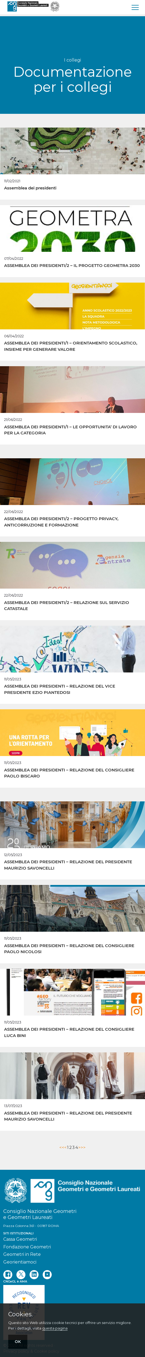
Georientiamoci (19, 1262)
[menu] (135, 7)
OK (18, 1341)
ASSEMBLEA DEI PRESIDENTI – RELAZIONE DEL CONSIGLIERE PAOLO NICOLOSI (69, 949)
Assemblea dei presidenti (30, 188)
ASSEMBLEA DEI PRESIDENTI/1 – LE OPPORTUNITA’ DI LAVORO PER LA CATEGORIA (70, 430)
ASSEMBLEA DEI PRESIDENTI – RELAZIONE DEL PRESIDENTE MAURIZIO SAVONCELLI (68, 865)
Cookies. (20, 1314)
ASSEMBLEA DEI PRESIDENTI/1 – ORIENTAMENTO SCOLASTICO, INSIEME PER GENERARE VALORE (70, 346)
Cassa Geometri (20, 1239)
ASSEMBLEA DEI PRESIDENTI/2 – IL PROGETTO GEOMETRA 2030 (72, 265)
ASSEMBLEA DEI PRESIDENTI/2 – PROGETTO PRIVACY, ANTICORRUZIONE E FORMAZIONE (61, 522)
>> (83, 1147)
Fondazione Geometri (27, 1247)
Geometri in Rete (22, 1254)
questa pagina (55, 1328)
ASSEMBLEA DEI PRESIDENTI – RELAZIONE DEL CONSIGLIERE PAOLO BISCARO (69, 773)
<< (61, 1147)
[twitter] (20, 1274)
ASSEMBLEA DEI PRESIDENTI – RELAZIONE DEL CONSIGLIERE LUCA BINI (69, 1032)
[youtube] (47, 1274)
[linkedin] (34, 1274)
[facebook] (7, 1274)
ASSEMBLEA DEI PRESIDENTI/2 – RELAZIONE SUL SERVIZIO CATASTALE (66, 605)
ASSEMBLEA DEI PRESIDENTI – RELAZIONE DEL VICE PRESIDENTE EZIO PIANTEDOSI (59, 689)
